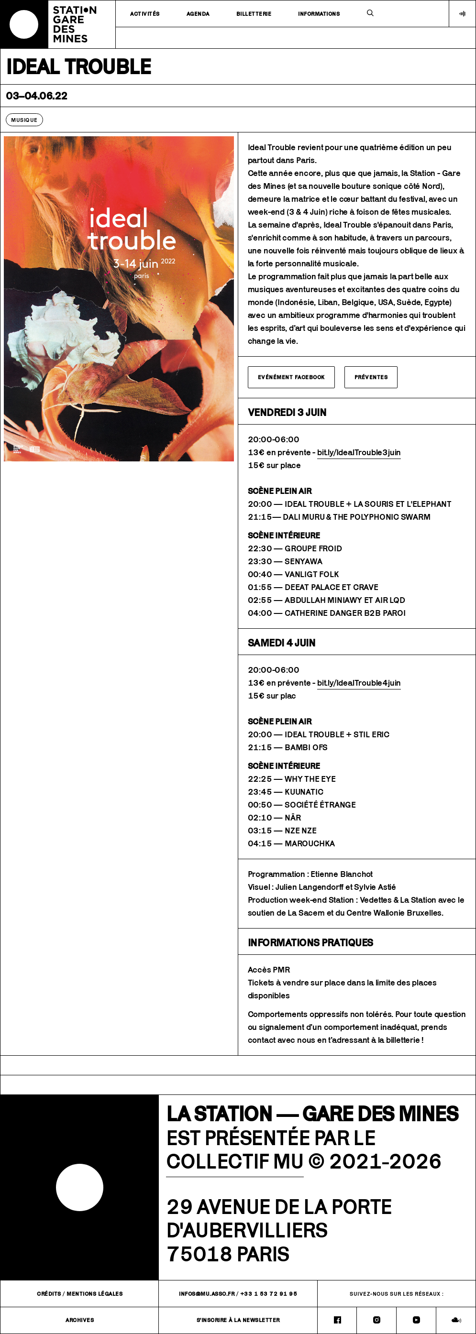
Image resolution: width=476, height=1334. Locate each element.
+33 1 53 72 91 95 (269, 1293)
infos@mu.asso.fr (206, 1293)
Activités (145, 14)
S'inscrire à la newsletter (238, 1320)
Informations (319, 14)
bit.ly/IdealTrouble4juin (359, 683)
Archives (80, 1320)
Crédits (49, 1293)
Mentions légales (94, 1293)
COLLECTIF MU (234, 1161)
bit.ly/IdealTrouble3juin (359, 452)
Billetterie (254, 14)
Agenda (198, 14)
